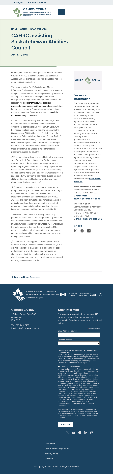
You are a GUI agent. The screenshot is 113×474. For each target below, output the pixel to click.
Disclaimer (50, 443)
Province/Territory (65, 340)
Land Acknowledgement (57, 448)
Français (18, 2)
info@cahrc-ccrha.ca (28, 328)
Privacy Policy (51, 453)
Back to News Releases (25, 277)
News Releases (38, 29)
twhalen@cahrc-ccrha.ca (89, 219)
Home (14, 29)
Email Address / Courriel (68, 331)
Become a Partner (37, 2)
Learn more (71, 415)
